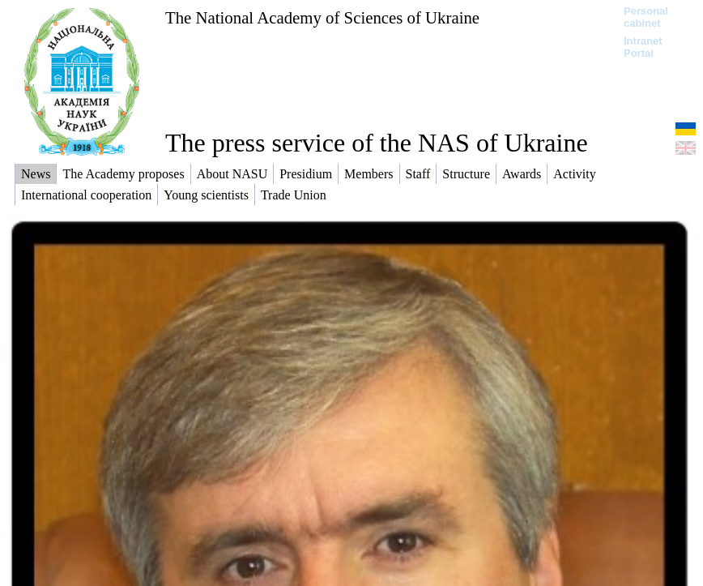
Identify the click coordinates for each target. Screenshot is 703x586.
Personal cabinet (646, 17)
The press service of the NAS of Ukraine (376, 142)
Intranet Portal (643, 47)
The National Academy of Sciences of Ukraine (322, 17)
